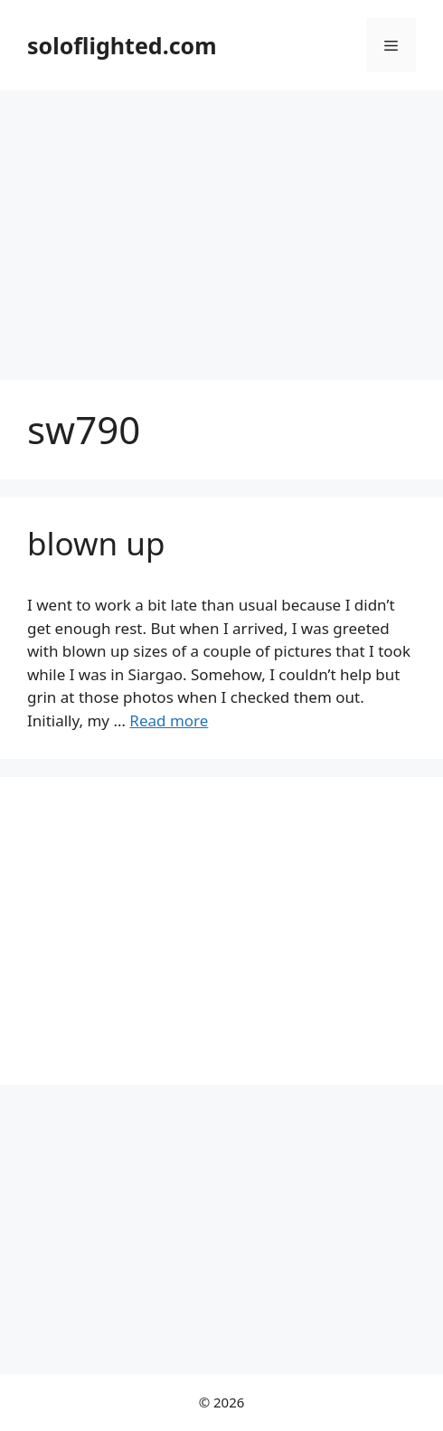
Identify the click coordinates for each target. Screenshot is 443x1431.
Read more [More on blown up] (168, 720)
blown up (96, 543)
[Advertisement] (221, 226)
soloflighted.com (122, 45)
